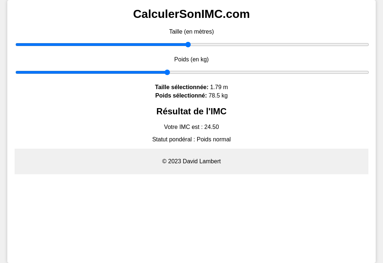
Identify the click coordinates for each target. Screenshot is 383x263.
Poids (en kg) (191, 59)
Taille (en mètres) (191, 31)
